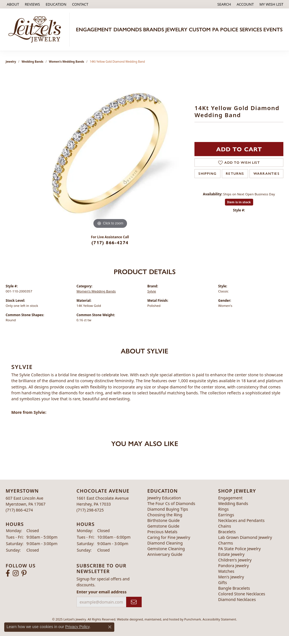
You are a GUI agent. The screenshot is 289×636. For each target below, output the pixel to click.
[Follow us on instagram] (16, 573)
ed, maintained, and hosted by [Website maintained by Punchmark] (161, 619)
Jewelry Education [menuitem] (164, 498)
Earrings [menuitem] (226, 514)
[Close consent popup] (109, 627)
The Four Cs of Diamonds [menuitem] (171, 503)
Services (251, 29)
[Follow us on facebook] (8, 573)
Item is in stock (239, 202)
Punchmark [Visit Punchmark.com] (192, 619)
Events (273, 29)
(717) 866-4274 (109, 242)
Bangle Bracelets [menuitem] (234, 588)
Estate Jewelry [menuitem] (231, 554)
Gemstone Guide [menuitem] (163, 526)
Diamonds (127, 29)
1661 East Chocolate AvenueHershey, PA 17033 (102, 504)
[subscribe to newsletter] (134, 602)
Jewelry (176, 29)
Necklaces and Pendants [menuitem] (241, 520)
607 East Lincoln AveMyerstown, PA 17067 (25, 504)
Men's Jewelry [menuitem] (231, 577)
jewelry (11, 62)
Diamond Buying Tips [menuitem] (167, 509)
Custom (200, 29)
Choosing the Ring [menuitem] (164, 514)
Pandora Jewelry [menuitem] (233, 565)
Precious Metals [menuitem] (162, 531)
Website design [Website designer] (128, 619)
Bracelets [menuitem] (227, 531)
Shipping (207, 174)
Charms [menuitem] (225, 543)
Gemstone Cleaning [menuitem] (166, 548)
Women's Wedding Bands (66, 62)
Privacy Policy (77, 626)
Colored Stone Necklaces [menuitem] (241, 593)
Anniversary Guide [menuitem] (164, 554)
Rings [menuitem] (223, 509)
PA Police (225, 29)
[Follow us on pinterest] (24, 573)
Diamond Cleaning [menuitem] (165, 543)
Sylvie (151, 291)
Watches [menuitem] (226, 571)
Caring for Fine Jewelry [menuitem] (168, 537)
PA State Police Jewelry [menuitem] (239, 548)
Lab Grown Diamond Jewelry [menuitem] (245, 537)
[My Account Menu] (245, 4)
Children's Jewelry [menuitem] (234, 560)
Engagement (94, 29)
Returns (235, 174)
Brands (153, 29)
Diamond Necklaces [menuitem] (237, 599)
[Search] (224, 4)
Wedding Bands (32, 62)
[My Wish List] (271, 4)
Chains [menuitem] (224, 526)
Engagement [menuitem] (230, 498)
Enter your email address (101, 592)
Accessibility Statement (219, 619)
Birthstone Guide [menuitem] (163, 520)
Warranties (266, 174)
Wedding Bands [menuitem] (233, 503)
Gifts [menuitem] (222, 582)
